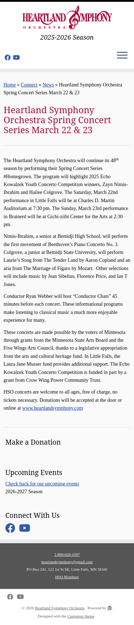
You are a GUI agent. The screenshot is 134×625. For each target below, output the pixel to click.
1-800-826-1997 (67, 554)
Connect (29, 85)
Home (10, 85)
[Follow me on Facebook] (9, 57)
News (48, 85)
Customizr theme (80, 616)
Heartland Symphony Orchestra (59, 608)
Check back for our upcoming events (42, 483)
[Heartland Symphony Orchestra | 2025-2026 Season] (67, 17)
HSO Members (67, 577)
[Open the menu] (122, 55)
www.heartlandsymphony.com (52, 408)
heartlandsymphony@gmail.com (67, 562)
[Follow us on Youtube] (17, 57)
